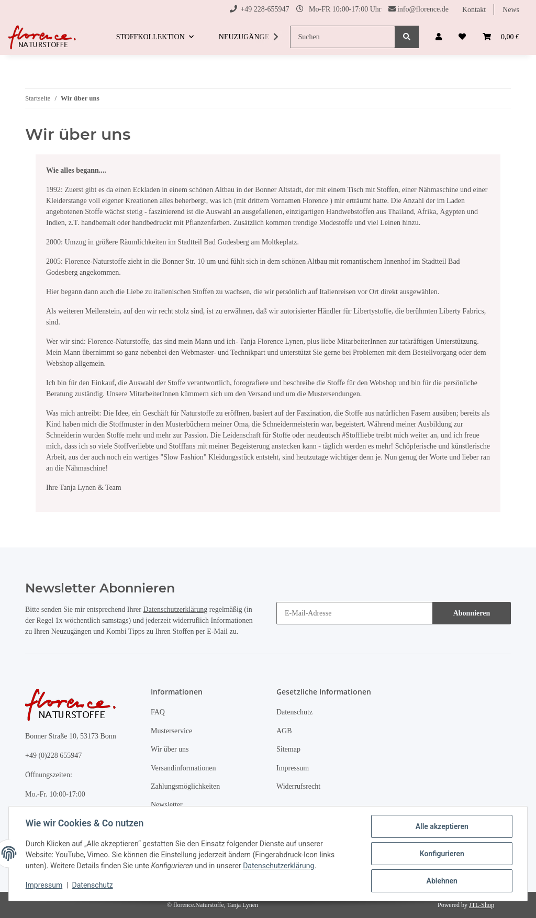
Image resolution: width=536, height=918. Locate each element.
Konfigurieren (441, 853)
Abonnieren (471, 613)
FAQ (158, 712)
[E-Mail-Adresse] (354, 613)
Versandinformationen (183, 768)
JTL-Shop (481, 905)
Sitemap (288, 749)
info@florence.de (423, 9)
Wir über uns (170, 749)
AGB (284, 731)
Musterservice (171, 731)
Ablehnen (441, 881)
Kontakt (474, 10)
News (510, 10)
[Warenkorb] (501, 37)
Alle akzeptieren (441, 826)
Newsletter (167, 805)
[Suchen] (342, 37)
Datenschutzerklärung (175, 609)
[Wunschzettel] (462, 37)
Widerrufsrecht (298, 786)
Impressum (292, 768)
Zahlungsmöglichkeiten (185, 786)
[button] (438, 37)
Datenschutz (294, 712)
